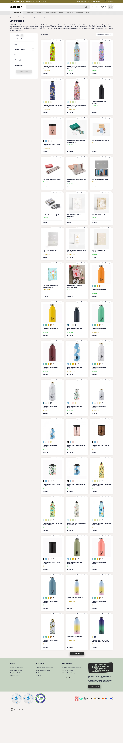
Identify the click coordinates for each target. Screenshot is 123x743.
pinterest (73, 677)
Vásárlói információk (83, 1)
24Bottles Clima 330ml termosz (74, 406)
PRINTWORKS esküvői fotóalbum (74, 215)
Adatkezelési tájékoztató (43, 670)
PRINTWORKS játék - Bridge (100, 140)
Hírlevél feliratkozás (96, 1)
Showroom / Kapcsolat (16, 668)
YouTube (69, 677)
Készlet (61, 12)
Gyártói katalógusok (15, 675)
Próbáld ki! (70, 12)
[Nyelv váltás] (92, 6)
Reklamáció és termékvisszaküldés (46, 678)
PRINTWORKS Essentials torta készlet (76, 251)
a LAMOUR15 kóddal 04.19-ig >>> (29, 1)
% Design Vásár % (51, 12)
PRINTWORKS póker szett (100, 179)
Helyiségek (30, 12)
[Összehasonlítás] (53, 40)
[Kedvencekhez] (56, 40)
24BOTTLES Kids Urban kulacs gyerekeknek (52, 67)
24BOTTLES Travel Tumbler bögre (51, 145)
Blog (87, 12)
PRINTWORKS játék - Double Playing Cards (76, 141)
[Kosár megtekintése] (110, 7)
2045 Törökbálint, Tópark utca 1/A (73, 668)
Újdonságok (39, 12)
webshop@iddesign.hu (70, 673)
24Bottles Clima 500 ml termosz (50, 328)
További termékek (76, 653)
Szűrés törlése (23, 71)
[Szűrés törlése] (22, 35)
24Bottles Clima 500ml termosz (99, 102)
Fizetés (38, 673)
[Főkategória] (10, 17)
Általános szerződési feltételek (44, 668)
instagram (66, 677)
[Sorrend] (104, 34)
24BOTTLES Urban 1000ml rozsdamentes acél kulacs (100, 640)
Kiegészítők (35, 17)
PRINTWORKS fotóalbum (99, 215)
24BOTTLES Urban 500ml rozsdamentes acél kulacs (75, 598)
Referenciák (79, 12)
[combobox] (58, 7)
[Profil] (103, 7)
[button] (16, 13)
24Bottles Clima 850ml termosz (50, 406)
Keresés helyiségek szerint (22, 17)
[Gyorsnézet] (60, 40)
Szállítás (38, 675)
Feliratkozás (93, 686)
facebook (63, 677)
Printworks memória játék (51, 215)
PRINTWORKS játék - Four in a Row (76, 180)
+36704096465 (68, 670)
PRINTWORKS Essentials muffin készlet (74, 286)
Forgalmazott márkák (16, 673)
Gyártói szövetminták (16, 678)
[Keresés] (86, 7)
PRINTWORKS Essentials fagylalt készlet (50, 286)
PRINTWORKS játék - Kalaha (51, 179)
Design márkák (46, 17)
